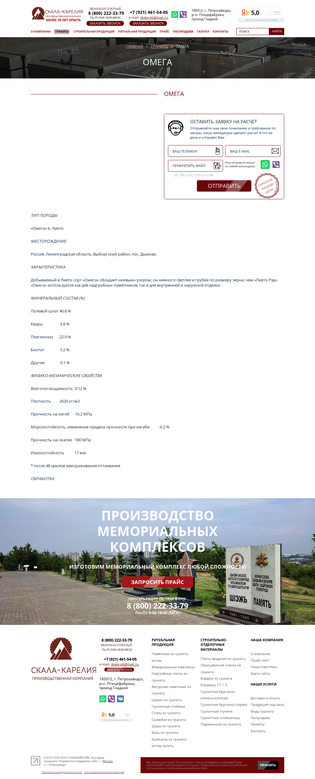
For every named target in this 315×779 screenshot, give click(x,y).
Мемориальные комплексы (173, 667)
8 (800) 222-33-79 (157, 605)
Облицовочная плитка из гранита (221, 668)
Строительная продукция (93, 31)
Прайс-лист (260, 660)
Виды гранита (262, 711)
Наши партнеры (264, 666)
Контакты (220, 31)
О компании (40, 31)
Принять (268, 765)
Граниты (62, 31)
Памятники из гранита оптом (170, 656)
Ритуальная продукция (137, 31)
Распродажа (183, 31)
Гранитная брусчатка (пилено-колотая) (218, 694)
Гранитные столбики (168, 706)
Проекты (258, 724)
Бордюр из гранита (216, 678)
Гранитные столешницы (220, 717)
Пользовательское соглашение (104, 772)
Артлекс (108, 761)
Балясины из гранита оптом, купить (169, 742)
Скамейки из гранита (169, 719)
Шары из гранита (166, 726)
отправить (224, 185)
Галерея (203, 31)
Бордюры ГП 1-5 (214, 684)
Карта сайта (260, 673)
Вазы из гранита (165, 732)
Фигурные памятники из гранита (171, 689)
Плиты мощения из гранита (223, 658)
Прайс (164, 31)
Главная (134, 46)
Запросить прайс (157, 582)
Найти (277, 31)
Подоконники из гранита (221, 724)
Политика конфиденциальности (62, 772)
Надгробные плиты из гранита (169, 676)
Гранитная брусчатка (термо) (224, 704)
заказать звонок (105, 23)
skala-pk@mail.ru (154, 17)
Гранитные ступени (217, 711)
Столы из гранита (166, 712)
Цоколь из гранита (167, 700)
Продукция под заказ (267, 704)
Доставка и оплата (265, 698)
